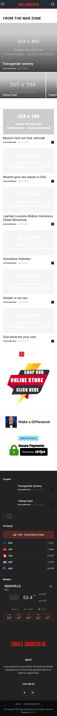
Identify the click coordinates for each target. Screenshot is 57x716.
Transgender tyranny (29, 485)
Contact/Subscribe (31, 704)
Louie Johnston (9, 68)
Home (5, 14)
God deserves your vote (19, 337)
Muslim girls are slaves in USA (24, 177)
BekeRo (32, 712)
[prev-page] (5, 516)
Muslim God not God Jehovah (24, 138)
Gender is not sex (15, 298)
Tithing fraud (25, 500)
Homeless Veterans (17, 259)
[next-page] (34, 354)
